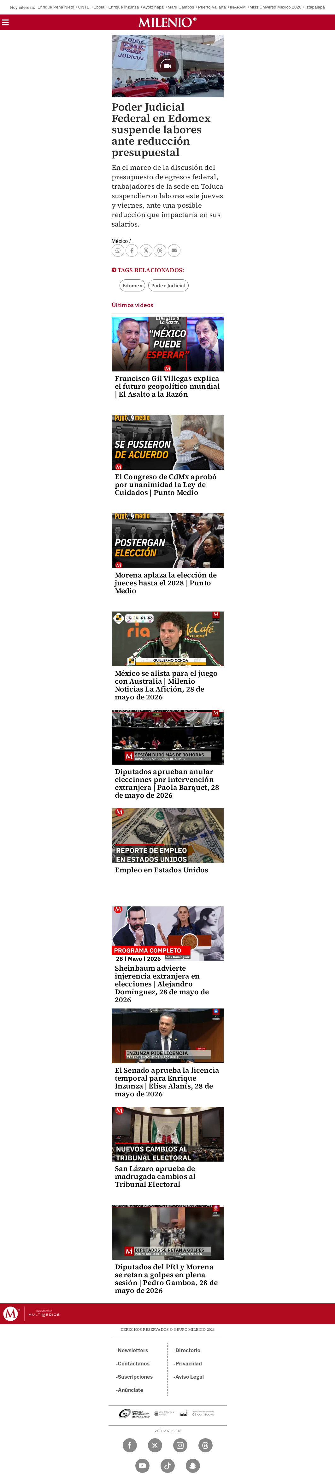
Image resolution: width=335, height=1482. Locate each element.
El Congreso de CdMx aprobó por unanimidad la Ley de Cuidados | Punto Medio (166, 484)
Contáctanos (134, 1364)
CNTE (84, 7)
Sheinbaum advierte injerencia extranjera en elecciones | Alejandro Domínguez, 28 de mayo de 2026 (162, 984)
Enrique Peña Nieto (56, 7)
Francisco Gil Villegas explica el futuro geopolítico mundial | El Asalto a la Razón (167, 386)
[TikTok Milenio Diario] (168, 1466)
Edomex (132, 285)
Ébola (99, 7)
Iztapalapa (315, 7)
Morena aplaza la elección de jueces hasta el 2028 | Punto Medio (166, 583)
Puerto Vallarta (212, 7)
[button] (5, 24)
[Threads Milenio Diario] (205, 1445)
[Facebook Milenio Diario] (130, 1445)
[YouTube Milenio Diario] (142, 1466)
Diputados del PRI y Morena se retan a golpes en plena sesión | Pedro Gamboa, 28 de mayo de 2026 (166, 1278)
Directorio (188, 1350)
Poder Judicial (168, 285)
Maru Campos (181, 7)
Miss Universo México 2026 (275, 7)
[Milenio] (167, 22)
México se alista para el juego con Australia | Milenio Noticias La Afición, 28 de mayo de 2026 (166, 685)
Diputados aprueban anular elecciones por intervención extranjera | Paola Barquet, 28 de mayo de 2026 (167, 783)
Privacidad (188, 1364)
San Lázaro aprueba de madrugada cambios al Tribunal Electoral (155, 1176)
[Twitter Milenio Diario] (155, 1445)
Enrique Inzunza (123, 7)
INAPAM (238, 7)
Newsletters (133, 1350)
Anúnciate (130, 1390)
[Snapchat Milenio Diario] (193, 1466)
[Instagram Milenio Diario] (180, 1445)
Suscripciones (135, 1377)
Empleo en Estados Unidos (162, 870)
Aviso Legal (189, 1377)
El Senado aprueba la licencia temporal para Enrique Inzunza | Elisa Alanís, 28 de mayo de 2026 (167, 1082)
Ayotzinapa (153, 7)
